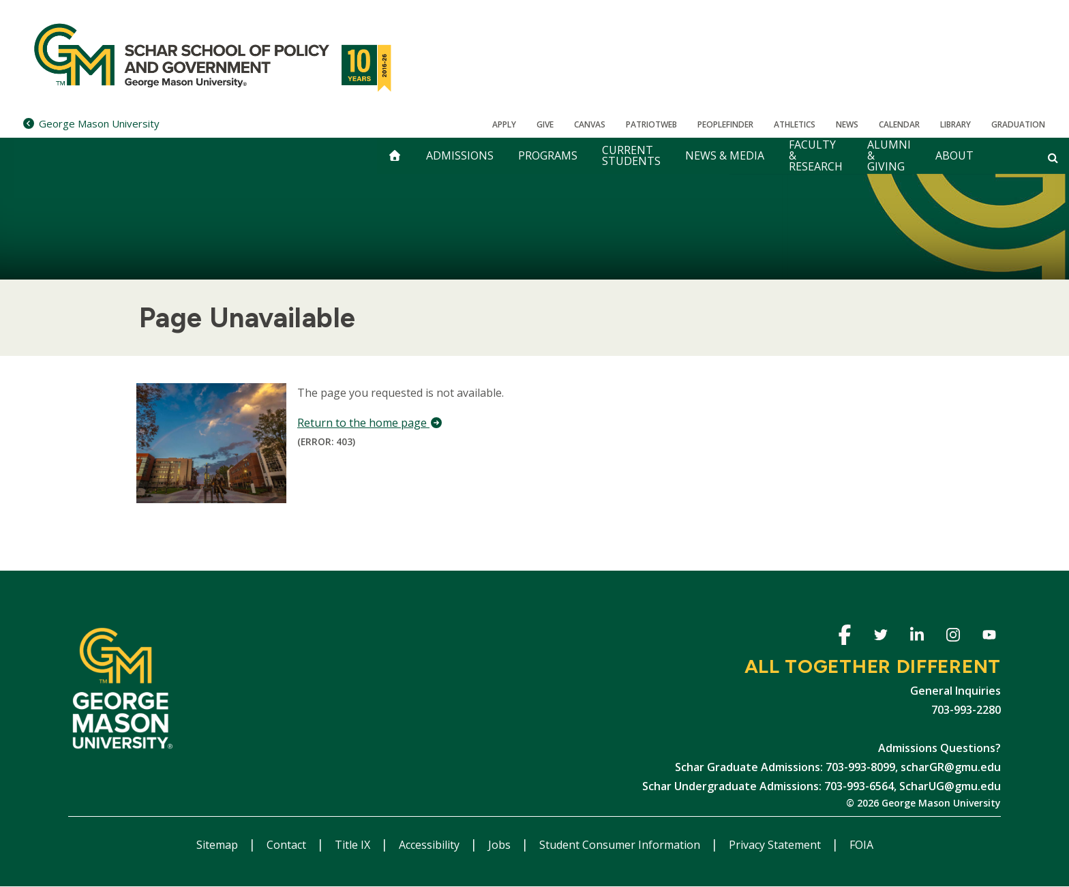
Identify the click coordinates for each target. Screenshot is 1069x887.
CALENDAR (899, 124)
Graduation (1018, 124)
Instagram (953, 637)
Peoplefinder (725, 124)
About (954, 155)
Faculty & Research (816, 156)
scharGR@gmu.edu (951, 767)
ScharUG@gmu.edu (950, 786)
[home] (394, 156)
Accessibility (430, 844)
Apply (504, 124)
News (847, 124)
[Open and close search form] (1053, 157)
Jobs (500, 844)
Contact (288, 844)
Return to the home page (370, 422)
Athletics (794, 124)
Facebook (844, 637)
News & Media (724, 155)
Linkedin (917, 637)
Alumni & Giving (889, 156)
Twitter (880, 637)
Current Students (631, 155)
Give (545, 124)
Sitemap (218, 844)
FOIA (861, 844)
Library (955, 124)
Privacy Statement (776, 844)
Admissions (460, 155)
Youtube (989, 637)
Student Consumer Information (621, 844)
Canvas (589, 124)
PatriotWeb (651, 124)
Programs (547, 155)
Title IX (354, 844)
